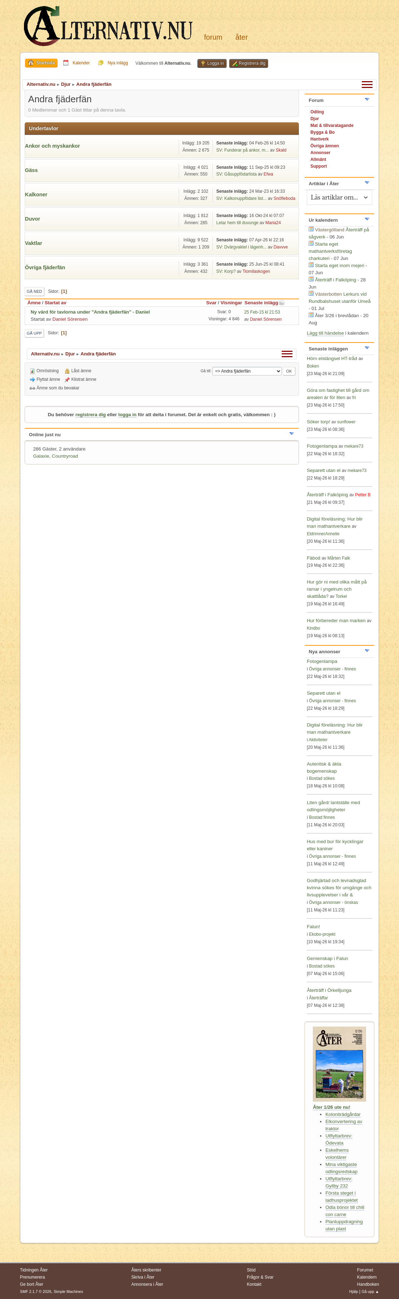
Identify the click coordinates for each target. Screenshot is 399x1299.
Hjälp (353, 1291)
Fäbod (313, 558)
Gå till (206, 371)
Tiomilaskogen (256, 271)
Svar (211, 302)
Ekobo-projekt (322, 934)
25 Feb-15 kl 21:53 (262, 312)
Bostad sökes (322, 778)
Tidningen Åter (34, 1270)
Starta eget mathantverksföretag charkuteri (330, 251)
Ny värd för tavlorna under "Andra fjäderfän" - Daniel (90, 312)
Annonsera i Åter (147, 1284)
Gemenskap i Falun (327, 958)
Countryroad (65, 456)
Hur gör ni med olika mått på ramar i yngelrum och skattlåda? (336, 589)
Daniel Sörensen (70, 319)
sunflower (346, 421)
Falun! (313, 926)
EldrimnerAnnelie (323, 533)
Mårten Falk (338, 558)
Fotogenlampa (323, 446)
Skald (281, 150)
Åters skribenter (146, 1270)
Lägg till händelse (325, 333)
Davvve (281, 247)
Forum (213, 37)
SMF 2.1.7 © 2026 (35, 1291)
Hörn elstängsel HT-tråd (332, 358)
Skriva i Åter (142, 1277)
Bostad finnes (322, 817)
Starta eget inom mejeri (339, 265)
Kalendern (367, 1277)
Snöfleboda (284, 198)
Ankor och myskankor (52, 146)
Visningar (231, 302)
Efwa (268, 174)
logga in (127, 414)
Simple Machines (68, 1291)
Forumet (365, 1270)
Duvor (32, 219)
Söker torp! (318, 421)
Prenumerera (32, 1277)
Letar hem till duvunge (237, 222)
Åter (242, 37)
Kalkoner (36, 194)
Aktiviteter (318, 739)
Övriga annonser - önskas (333, 902)
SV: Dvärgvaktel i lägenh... (241, 247)
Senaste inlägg (265, 302)
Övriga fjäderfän (45, 267)
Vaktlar (33, 243)
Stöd (251, 1270)
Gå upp (34, 333)
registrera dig (90, 414)
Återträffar (318, 997)
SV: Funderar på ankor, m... (242, 150)
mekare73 (353, 446)
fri (354, 397)
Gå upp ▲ (370, 1291)
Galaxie (41, 456)
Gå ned (34, 291)
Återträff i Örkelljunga (329, 990)
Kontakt (254, 1284)
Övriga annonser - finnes (332, 668)
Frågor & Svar (260, 1277)
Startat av (55, 302)
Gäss (31, 170)
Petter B (362, 494)
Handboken (368, 1284)
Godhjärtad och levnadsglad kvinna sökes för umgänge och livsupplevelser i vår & (339, 887)
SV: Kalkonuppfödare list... (241, 198)
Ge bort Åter (31, 1284)
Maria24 (273, 222)
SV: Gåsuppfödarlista (236, 174)
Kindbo (313, 628)
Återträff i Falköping (335, 279)
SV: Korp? (226, 271)
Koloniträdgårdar (343, 1114)
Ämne (34, 302)
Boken (313, 366)
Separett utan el (323, 470)
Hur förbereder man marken (336, 620)
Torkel (341, 596)
